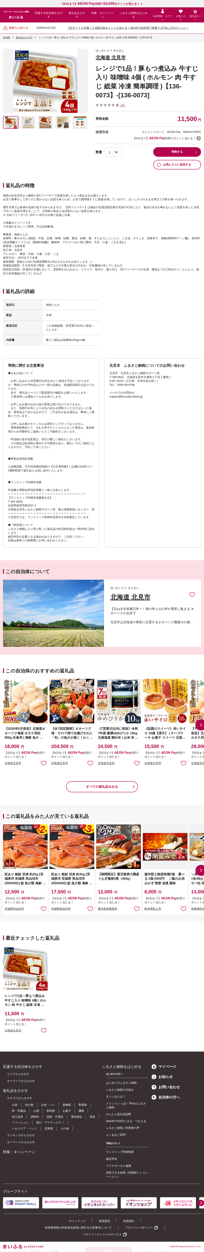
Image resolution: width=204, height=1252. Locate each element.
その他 (65, 1128)
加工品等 (17, 1116)
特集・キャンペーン (102, 14)
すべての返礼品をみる (102, 786)
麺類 (81, 1110)
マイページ (164, 1067)
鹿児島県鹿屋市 (107, 908)
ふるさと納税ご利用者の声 (122, 1127)
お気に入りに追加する (174, 164)
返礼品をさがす (77, 14)
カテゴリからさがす (19, 1098)
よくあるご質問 (116, 1134)
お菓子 (67, 1110)
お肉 (15, 1104)
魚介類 (29, 1104)
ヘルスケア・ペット (24, 1128)
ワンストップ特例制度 (120, 1151)
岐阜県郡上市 (152, 908)
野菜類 (82, 1104)
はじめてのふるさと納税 (121, 1082)
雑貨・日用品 (55, 1116)
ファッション (20, 1122)
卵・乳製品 (19, 1110)
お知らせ (162, 1077)
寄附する (177, 151)
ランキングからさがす (21, 1135)
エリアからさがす (18, 1074)
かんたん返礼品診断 (118, 1114)
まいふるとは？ (116, 1096)
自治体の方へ (166, 1097)
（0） (122, 105)
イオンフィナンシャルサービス (102, 1234)
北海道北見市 (13, 763)
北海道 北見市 (111, 57)
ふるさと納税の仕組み (120, 1089)
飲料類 (51, 1110)
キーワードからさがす (21, 1081)
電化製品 (76, 1116)
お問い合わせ (166, 1087)
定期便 (49, 1128)
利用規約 (128, 1221)
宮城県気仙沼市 (14, 908)
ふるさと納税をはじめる (133, 14)
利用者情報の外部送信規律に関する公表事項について (78, 1227)
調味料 (35, 1116)
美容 (92, 1116)
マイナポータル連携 (118, 1165)
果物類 (67, 1104)
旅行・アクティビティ (50, 1122)
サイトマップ (77, 1221)
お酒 (36, 1110)
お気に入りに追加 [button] (44, 763)
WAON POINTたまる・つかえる (126, 1121)
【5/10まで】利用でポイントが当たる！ (100, 3)
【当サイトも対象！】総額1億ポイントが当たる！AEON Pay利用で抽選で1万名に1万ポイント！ (127, 27)
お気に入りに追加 (192, 594)
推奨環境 (104, 1221)
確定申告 (111, 1158)
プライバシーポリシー (139, 1227)
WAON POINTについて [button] (198, 138)
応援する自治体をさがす (49, 14)
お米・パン (48, 1104)
